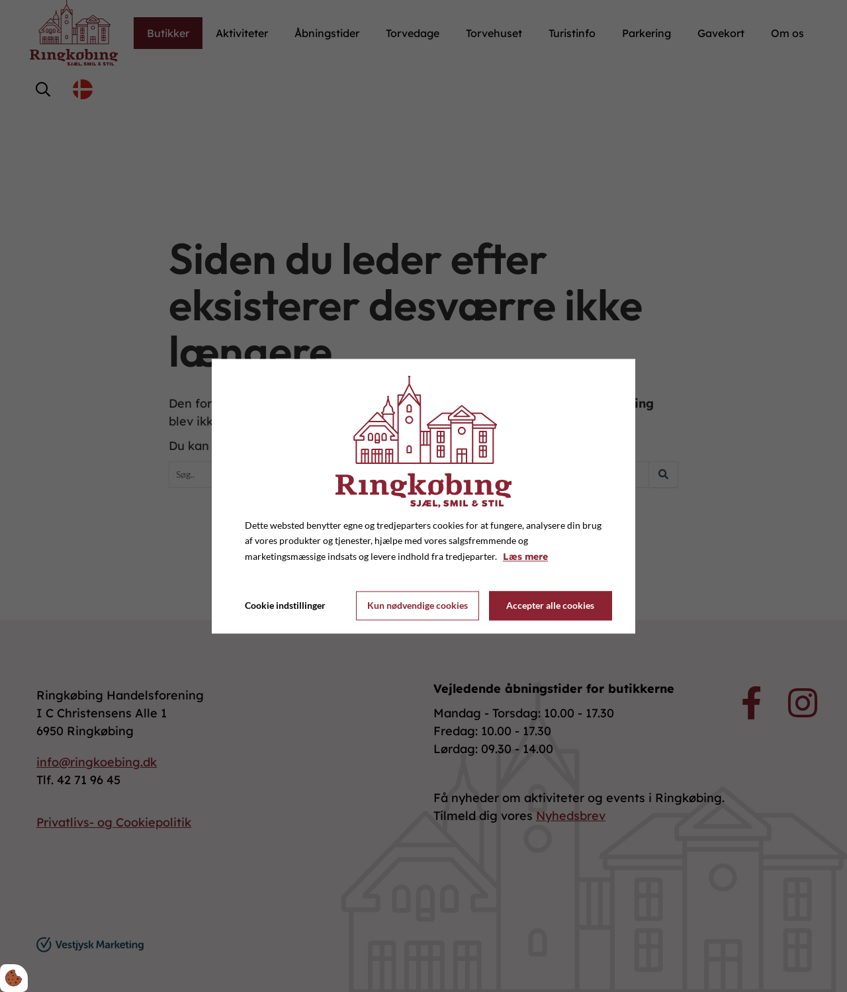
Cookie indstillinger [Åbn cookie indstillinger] (285, 605)
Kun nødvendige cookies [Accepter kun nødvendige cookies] (417, 605)
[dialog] (423, 496)
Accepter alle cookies (550, 605)
